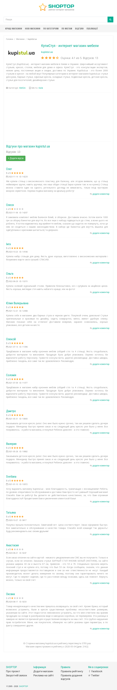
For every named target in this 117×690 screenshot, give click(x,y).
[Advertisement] (58, 117)
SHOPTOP (23, 686)
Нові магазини (32, 28)
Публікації (92, 28)
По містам (67, 28)
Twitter (95, 675)
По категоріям (50, 28)
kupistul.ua (47, 52)
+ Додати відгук (16, 158)
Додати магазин (43, 671)
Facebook (96, 671)
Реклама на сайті (43, 675)
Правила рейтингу (72, 671)
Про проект (13, 671)
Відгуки (79, 28)
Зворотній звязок (16, 675)
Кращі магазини (13, 28)
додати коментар (101, 194)
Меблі (22, 87)
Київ (41, 87)
